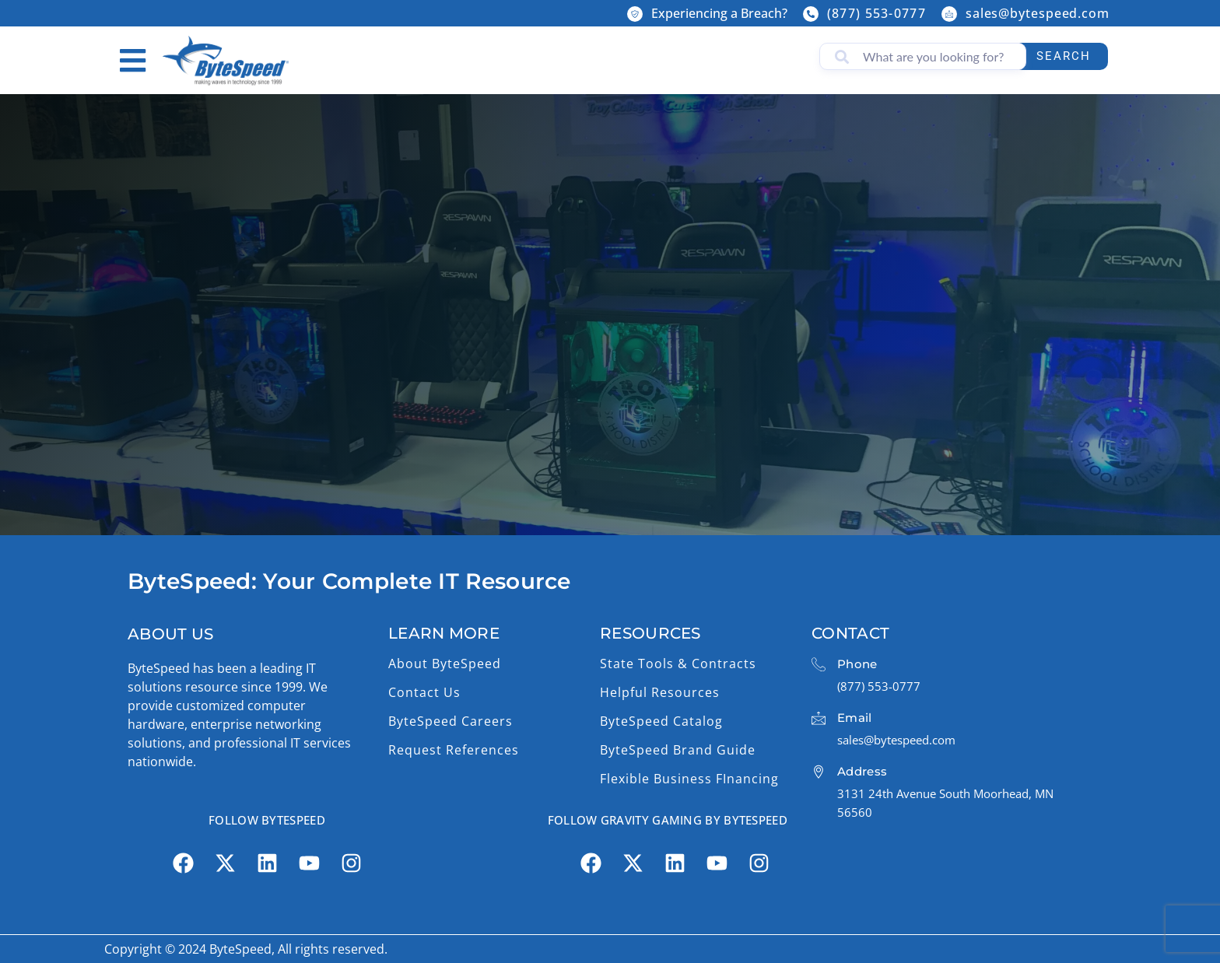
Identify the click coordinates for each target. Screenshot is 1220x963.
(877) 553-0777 (876, 13)
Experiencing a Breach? (719, 13)
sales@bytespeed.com (1038, 13)
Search (1063, 56)
